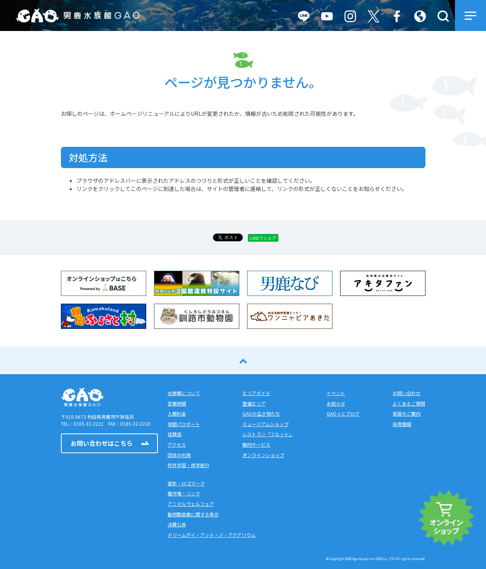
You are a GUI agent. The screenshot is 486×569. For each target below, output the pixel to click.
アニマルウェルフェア (191, 503)
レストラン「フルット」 (268, 434)
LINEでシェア (263, 238)
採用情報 (402, 424)
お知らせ (336, 403)
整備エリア (254, 403)
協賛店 (175, 434)
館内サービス (256, 444)
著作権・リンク (184, 493)
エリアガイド (256, 393)
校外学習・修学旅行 (188, 465)
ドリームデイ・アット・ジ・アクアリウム (212, 534)
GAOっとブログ (343, 413)
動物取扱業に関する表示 (193, 514)
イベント (336, 393)
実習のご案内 (406, 413)
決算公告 (177, 524)
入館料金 (177, 413)
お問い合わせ (406, 393)
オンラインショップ (263, 455)
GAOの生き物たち (261, 413)
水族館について (184, 393)
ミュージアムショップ (265, 424)
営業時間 (177, 403)
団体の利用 (179, 455)
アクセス (177, 444)
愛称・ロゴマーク (186, 483)
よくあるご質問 (409, 403)
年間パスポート (184, 424)
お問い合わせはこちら (102, 443)
